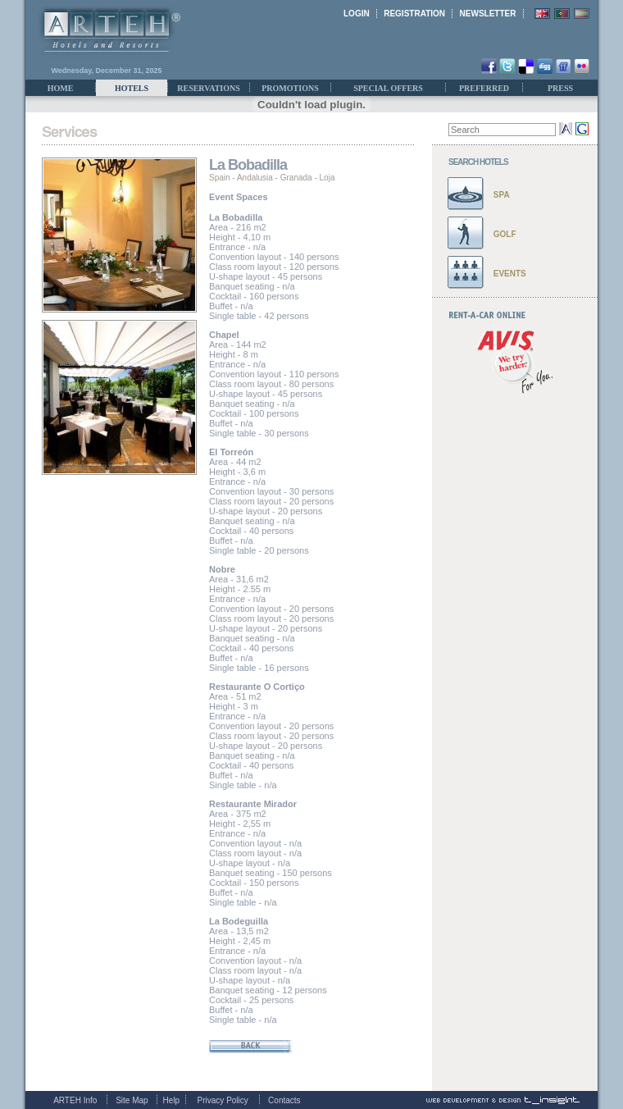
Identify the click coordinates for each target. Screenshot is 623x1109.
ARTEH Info (75, 1100)
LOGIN (356, 13)
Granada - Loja (307, 177)
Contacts (284, 1100)
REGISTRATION (414, 13)
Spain (219, 177)
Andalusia (255, 177)
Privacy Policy (223, 1100)
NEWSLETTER (488, 13)
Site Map (132, 1100)
